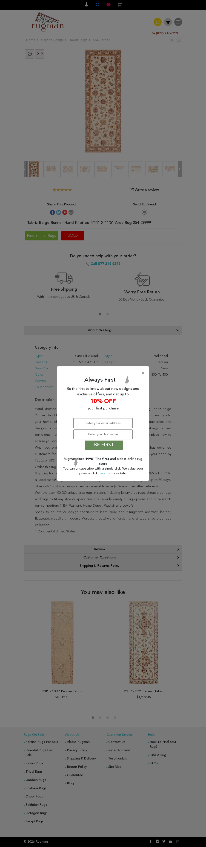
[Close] (104, 373)
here (102, 473)
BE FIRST (104, 445)
